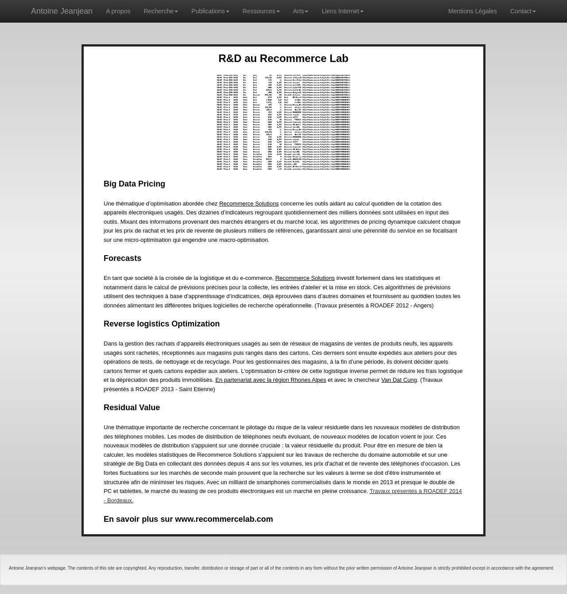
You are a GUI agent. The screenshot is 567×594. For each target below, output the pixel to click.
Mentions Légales (472, 11)
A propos (118, 11)
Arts (301, 11)
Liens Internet (343, 11)
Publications (210, 11)
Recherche (161, 11)
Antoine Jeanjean (62, 11)
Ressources (261, 11)
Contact (523, 11)
